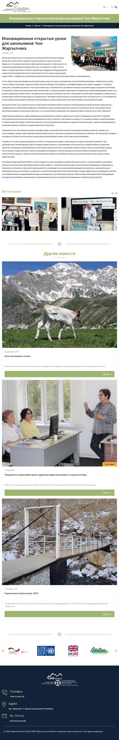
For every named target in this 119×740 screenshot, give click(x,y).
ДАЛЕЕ (108, 374)
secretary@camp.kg (18, 721)
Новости (37, 26)
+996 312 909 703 (17, 697)
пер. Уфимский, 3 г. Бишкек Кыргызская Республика (30, 709)
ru (104, 7)
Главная (28, 26)
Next (116, 193)
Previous (112, 193)
